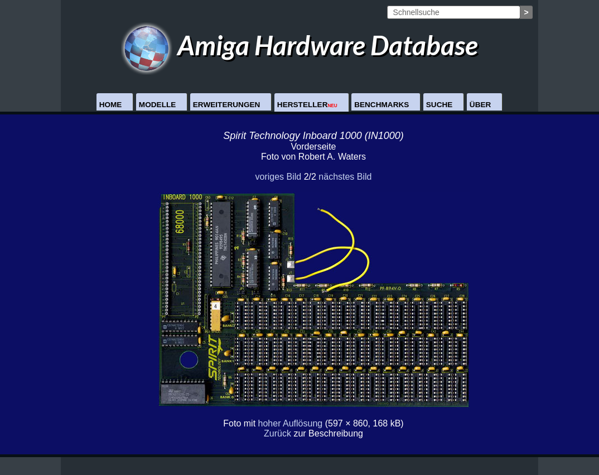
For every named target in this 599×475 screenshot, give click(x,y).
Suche (439, 104)
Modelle (157, 104)
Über (480, 104)
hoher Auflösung (290, 423)
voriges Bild (278, 176)
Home (110, 104)
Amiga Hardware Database (300, 45)
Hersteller (307, 104)
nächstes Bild (344, 176)
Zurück (277, 433)
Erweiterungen (226, 104)
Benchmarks (381, 104)
